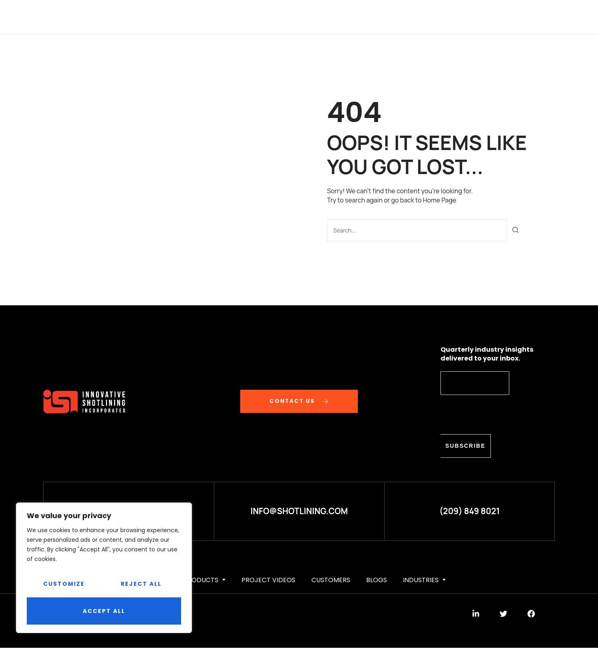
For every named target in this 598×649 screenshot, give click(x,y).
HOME (133, 17)
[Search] (516, 230)
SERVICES (204, 17)
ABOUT (166, 17)
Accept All (104, 611)
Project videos (307, 17)
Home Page (439, 200)
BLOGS (410, 17)
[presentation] (501, 414)
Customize (64, 584)
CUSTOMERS (367, 17)
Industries (452, 17)
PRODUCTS (250, 17)
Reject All (141, 584)
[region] (104, 568)
